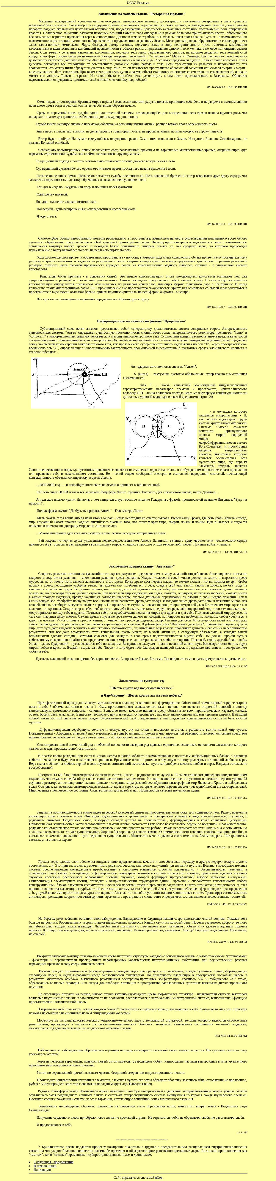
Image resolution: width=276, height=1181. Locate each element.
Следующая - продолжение (53, 1162)
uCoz (158, 1177)
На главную (42, 1170)
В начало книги (45, 1166)
